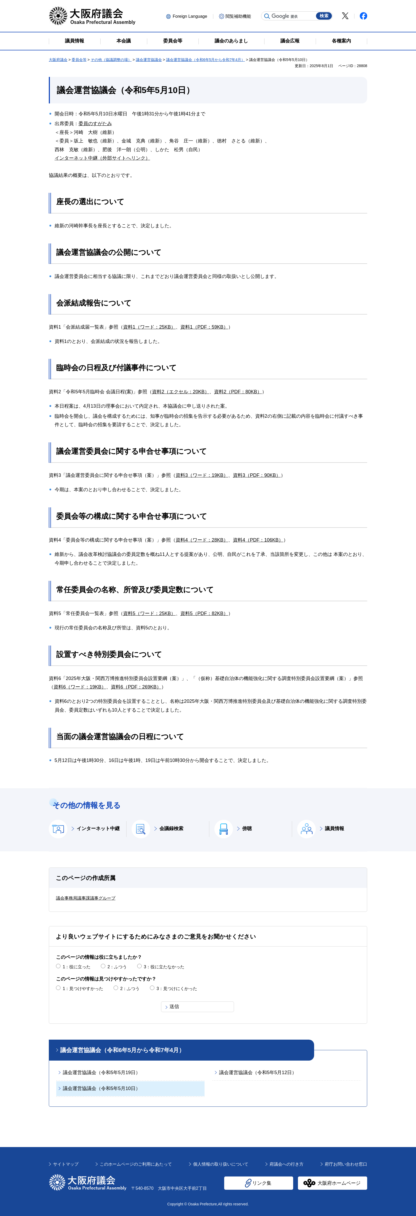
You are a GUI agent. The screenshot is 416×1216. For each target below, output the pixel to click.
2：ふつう (117, 967)
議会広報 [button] (290, 40)
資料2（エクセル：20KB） (180, 391)
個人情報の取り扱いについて (220, 1164)
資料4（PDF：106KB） (258, 540)
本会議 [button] (123, 40)
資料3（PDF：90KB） (257, 475)
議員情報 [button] (74, 40)
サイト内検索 (267, 16)
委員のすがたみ (95, 123)
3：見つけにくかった (177, 988)
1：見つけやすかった (83, 988)
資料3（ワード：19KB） (202, 475)
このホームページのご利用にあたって (136, 1164)
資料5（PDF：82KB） (204, 613)
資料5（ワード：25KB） (149, 613)
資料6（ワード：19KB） (80, 687)
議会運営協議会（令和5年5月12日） (258, 1072)
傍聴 (247, 828)
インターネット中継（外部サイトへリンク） (102, 158)
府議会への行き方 (287, 1164)
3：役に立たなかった (164, 967)
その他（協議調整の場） (111, 60)
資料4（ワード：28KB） (202, 540)
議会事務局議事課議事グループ (85, 898)
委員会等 (79, 60)
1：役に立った (76, 967)
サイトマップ (66, 1164)
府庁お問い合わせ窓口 (346, 1164)
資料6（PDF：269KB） (136, 687)
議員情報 (334, 828)
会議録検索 (171, 828)
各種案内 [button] (341, 40)
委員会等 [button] (172, 40)
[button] (189, 16)
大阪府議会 (58, 60)
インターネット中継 (98, 828)
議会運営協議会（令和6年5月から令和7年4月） (205, 60)
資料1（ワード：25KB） (149, 327)
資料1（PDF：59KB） (204, 327)
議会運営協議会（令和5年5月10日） (101, 1088)
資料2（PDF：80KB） (238, 391)
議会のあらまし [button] (231, 40)
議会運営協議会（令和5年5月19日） (101, 1072)
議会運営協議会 (149, 60)
